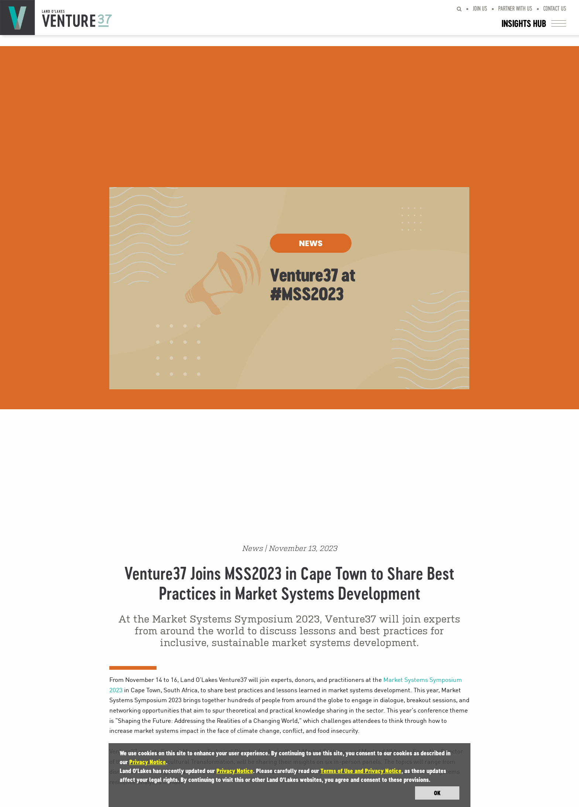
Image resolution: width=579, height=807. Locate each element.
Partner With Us (515, 8)
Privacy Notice (147, 762)
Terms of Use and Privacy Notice (361, 771)
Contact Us (554, 8)
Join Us (480, 8)
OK (437, 793)
